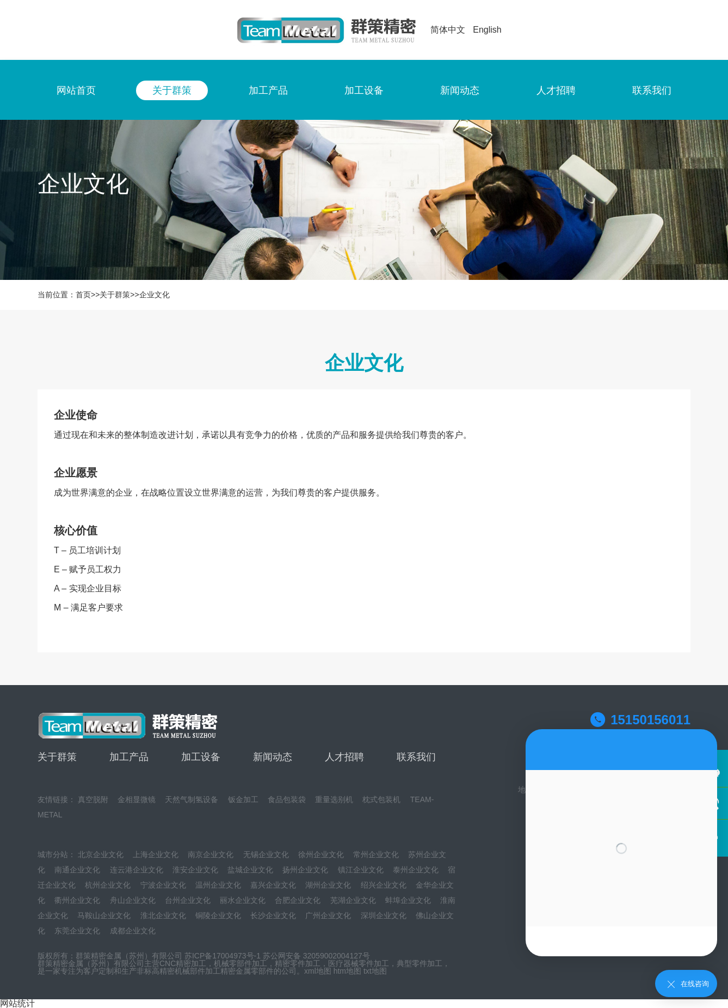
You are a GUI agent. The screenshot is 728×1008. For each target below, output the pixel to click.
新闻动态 (459, 90)
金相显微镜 (137, 799)
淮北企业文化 (163, 915)
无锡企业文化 (266, 854)
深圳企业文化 (383, 915)
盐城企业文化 (250, 869)
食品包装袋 (287, 799)
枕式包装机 (381, 799)
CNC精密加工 (182, 963)
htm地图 (347, 971)
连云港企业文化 (136, 869)
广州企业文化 (328, 915)
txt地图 (375, 971)
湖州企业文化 (328, 885)
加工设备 (364, 90)
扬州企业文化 (305, 869)
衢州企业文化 (77, 900)
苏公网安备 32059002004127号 (316, 955)
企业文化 (154, 294)
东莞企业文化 (77, 930)
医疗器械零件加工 (358, 963)
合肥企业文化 (297, 900)
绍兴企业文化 (383, 885)
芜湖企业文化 (353, 900)
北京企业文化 (101, 854)
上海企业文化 (155, 854)
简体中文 (447, 29)
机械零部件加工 (240, 963)
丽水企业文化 (243, 900)
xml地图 (317, 971)
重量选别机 (334, 799)
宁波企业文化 (163, 885)
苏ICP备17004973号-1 (222, 955)
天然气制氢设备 (191, 799)
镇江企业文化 (361, 869)
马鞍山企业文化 (104, 915)
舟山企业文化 (133, 900)
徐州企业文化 (321, 854)
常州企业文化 (376, 854)
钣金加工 (243, 799)
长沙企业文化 (273, 915)
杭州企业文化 (108, 885)
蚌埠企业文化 (408, 900)
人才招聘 (556, 90)
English (487, 29)
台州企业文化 (188, 900)
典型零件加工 (419, 963)
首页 (83, 294)
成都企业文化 (133, 930)
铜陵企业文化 (218, 915)
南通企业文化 (77, 869)
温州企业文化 (218, 885)
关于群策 (172, 90)
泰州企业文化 (416, 869)
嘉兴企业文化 (273, 885)
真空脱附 (93, 799)
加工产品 (268, 90)
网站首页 (76, 90)
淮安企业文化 (195, 869)
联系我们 (651, 90)
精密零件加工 (297, 963)
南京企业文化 (210, 854)
